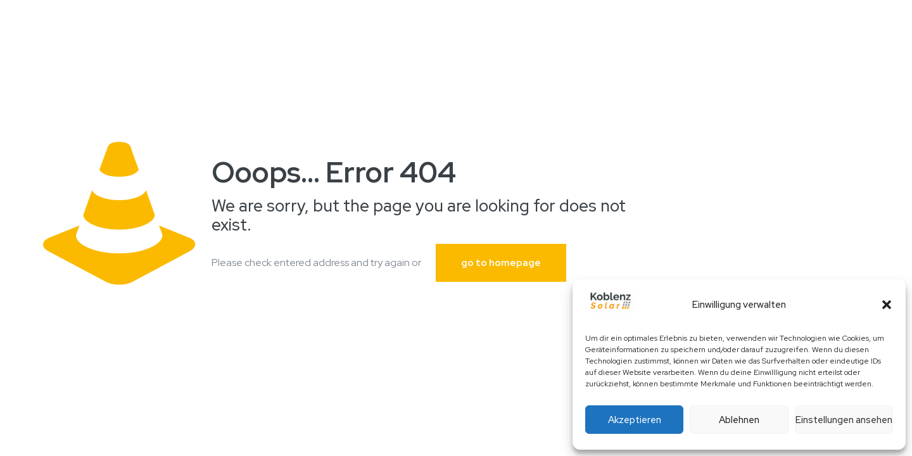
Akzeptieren (634, 420)
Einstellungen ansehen (843, 420)
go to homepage (501, 262)
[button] (886, 304)
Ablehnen (739, 420)
